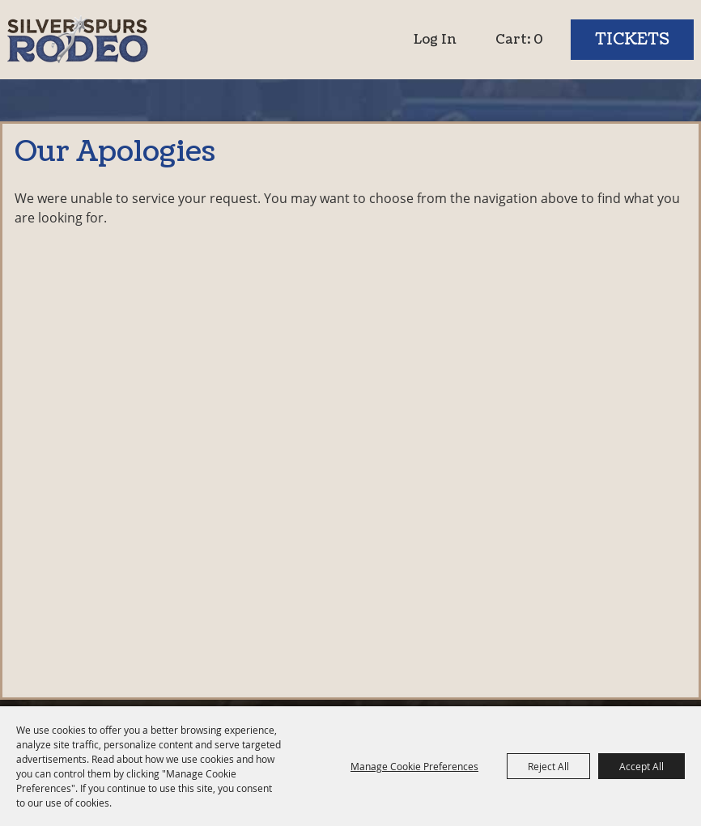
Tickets (632, 39)
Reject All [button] (548, 766)
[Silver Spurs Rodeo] (78, 39)
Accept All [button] (641, 766)
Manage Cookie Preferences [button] (414, 766)
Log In (435, 40)
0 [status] (538, 40)
